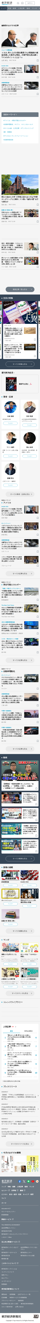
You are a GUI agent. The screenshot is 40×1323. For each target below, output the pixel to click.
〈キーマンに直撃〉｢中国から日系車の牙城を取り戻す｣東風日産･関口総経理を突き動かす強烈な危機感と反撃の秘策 (11, 716)
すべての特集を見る (20, 364)
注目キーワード (9, 114)
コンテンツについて (7, 1272)
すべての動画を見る (20, 858)
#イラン (17, 124)
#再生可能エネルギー (19, 120)
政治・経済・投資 (15, 1194)
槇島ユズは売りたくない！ (9, 955)
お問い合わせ (19, 1307)
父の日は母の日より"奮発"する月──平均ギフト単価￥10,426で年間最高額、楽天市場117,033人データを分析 (18, 1134)
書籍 (21, 1190)
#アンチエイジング (27, 128)
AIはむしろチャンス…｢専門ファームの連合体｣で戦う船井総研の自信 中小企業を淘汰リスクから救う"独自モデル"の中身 (13, 348)
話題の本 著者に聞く (8, 921)
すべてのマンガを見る (20, 993)
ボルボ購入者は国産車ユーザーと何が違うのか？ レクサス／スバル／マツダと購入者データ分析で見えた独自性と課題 (12, 699)
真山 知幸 (29, 447)
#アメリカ (6, 120)
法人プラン (5, 1278)
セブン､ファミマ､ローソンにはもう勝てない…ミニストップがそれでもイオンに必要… (19, 1054)
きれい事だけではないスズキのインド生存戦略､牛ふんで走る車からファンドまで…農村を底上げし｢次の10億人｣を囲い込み (12, 644)
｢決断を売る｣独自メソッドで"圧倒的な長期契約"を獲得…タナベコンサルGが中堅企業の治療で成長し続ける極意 (13, 332)
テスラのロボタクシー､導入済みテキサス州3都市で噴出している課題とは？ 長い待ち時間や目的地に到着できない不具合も (12, 681)
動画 (28, 8)
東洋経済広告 (5, 1255)
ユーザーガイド (6, 1281)
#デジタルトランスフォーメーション (15, 136)
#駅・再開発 (7, 132)
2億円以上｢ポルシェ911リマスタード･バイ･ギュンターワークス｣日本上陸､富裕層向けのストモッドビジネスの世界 (12, 88)
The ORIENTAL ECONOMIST (10, 1225)
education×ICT (6, 1208)
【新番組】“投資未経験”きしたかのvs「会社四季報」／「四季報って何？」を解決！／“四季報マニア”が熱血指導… (18, 786)
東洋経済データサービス (9, 1252)
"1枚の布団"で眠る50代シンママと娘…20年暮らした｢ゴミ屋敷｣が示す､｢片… (19, 1046)
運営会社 (4, 1294)
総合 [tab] (11, 1031)
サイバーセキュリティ (8, 1211)
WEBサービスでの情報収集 (18, 1297)
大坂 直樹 (10, 416)
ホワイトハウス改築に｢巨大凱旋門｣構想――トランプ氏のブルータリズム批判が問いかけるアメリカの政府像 (12, 71)
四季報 (13, 1190)
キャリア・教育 (28, 1194)
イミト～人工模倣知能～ (29, 979)
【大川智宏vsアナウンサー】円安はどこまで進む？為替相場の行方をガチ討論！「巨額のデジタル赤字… (30, 798)
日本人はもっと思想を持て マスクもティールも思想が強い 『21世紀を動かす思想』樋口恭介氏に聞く (12, 215)
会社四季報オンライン (8, 1228)
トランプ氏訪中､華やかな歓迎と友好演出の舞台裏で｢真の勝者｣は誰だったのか (11, 559)
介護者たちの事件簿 (8, 979)
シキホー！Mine (6, 1237)
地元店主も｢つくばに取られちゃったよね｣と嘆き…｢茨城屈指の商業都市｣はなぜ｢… (19, 1072)
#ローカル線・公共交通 (11, 128)
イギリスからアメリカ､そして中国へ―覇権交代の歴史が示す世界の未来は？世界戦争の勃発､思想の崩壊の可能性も (12, 529)
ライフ (3, 1198)
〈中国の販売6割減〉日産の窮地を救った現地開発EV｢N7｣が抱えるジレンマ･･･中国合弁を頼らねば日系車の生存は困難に (12, 733)
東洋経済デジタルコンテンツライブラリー (14, 1234)
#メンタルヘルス (27, 124)
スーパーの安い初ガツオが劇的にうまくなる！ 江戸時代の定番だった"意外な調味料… (19, 1063)
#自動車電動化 (8, 124)
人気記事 (21, 8)
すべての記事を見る (20, 573)
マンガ (34, 8)
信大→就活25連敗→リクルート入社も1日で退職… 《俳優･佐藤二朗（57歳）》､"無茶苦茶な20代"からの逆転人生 (12, 246)
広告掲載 (4, 1297)
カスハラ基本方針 (7, 1307)
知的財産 (21, 1300)
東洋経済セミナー (26, 1252)
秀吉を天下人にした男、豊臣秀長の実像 (29, 901)
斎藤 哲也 (10, 478)
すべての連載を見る (20, 931)
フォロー (10, 423)
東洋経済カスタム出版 (28, 1255)
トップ (3, 8)
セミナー (4, 1190)
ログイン (30, 3)
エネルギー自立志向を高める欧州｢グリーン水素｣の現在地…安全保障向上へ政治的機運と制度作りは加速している (12, 627)
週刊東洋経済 (7, 373)
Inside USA (25, 882)
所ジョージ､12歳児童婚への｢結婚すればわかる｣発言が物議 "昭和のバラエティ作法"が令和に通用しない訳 (12, 261)
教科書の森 (5, 1258)
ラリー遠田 (10, 447)
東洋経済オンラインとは (9, 1269)
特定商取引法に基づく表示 (9, 1303)
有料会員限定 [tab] (28, 1031)
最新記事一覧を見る (20, 289)
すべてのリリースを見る (20, 1144)
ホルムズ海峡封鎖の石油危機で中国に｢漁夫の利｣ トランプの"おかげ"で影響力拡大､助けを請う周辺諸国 (12, 611)
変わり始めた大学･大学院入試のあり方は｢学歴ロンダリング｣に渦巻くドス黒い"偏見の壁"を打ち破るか (19, 199)
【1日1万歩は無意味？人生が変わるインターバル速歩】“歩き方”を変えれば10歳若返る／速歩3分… (30, 845)
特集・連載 (12, 8)
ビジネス (4, 1194)
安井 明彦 (29, 416)
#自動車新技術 (8, 140)
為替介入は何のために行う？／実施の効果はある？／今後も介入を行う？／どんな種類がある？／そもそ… (30, 814)
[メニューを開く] (37, 3)
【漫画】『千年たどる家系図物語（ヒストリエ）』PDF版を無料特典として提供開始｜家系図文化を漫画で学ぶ (18, 1097)
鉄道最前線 (5, 882)
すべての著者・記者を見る (20, 494)
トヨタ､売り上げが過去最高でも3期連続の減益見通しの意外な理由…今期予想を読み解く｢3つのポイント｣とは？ (19, 55)
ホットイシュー (6, 900)
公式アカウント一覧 (24, 1294)
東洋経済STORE (6, 1231)
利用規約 (4, 1284)
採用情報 (12, 1294)
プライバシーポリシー (8, 1300)
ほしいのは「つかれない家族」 (29, 955)
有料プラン (5, 1275)
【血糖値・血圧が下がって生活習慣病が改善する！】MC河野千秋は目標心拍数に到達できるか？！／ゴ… (30, 829)
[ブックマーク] (38, 60)
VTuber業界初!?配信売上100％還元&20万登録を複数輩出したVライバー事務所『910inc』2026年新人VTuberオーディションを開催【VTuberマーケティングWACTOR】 (18, 1110)
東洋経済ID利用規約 (27, 1303)
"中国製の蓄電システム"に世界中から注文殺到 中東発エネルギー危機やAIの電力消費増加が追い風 (12, 594)
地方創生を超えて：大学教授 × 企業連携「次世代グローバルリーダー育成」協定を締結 (18, 1123)
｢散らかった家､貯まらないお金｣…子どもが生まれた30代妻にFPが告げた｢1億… (19, 1037)
